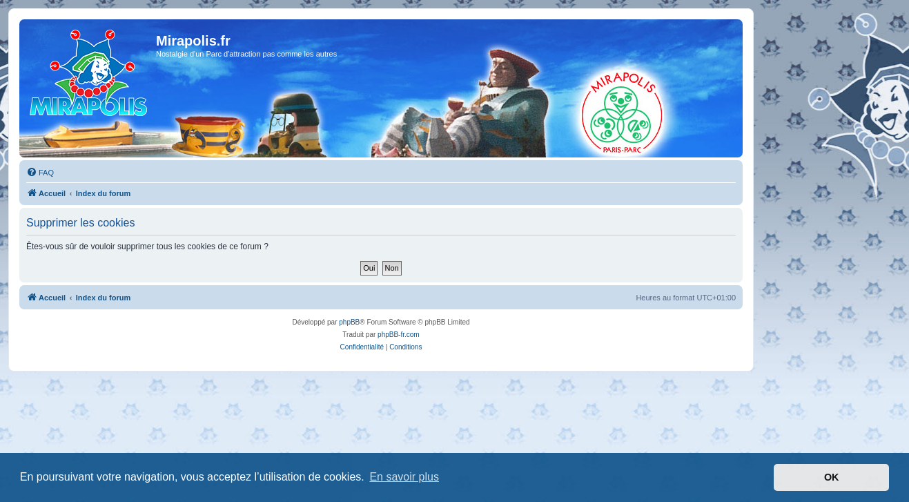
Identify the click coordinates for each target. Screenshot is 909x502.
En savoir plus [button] (404, 477)
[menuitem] (40, 172)
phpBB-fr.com (399, 334)
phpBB (349, 322)
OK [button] (831, 477)
